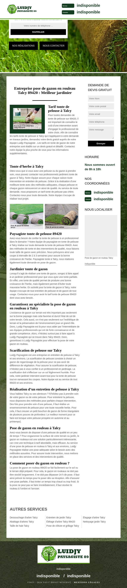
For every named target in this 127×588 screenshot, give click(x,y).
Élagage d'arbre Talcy (94, 517)
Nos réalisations (23, 45)
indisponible (88, 5)
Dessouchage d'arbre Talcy (24, 517)
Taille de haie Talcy (19, 525)
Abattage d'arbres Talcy (22, 521)
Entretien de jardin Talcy (58, 517)
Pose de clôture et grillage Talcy (62, 525)
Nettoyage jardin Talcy (94, 521)
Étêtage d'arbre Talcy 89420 (60, 521)
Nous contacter (53, 45)
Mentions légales (87, 582)
